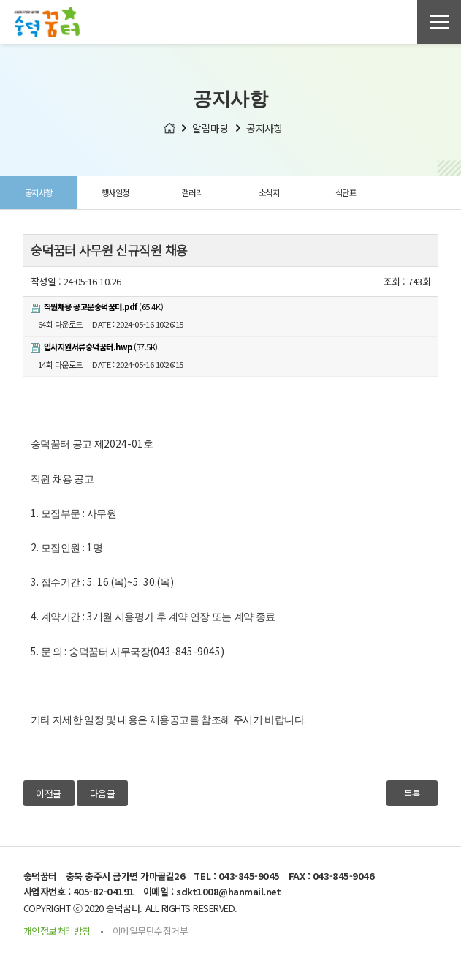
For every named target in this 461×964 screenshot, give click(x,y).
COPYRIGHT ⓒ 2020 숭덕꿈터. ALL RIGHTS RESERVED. (130, 908)
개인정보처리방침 (57, 931)
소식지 (269, 192)
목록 (412, 793)
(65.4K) (97, 306)
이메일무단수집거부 (150, 931)
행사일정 (115, 192)
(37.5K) (94, 347)
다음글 (102, 793)
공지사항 (39, 192)
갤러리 (192, 192)
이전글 (48, 793)
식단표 (346, 192)
